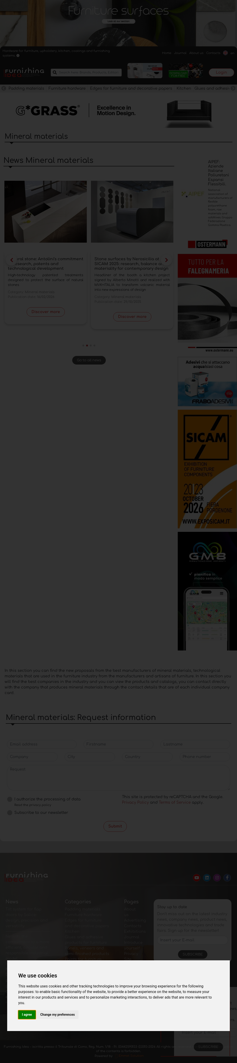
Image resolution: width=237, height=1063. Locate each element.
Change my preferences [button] (57, 1014)
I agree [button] (27, 1014)
